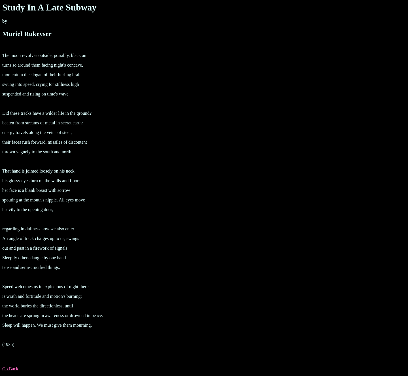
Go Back (10, 368)
